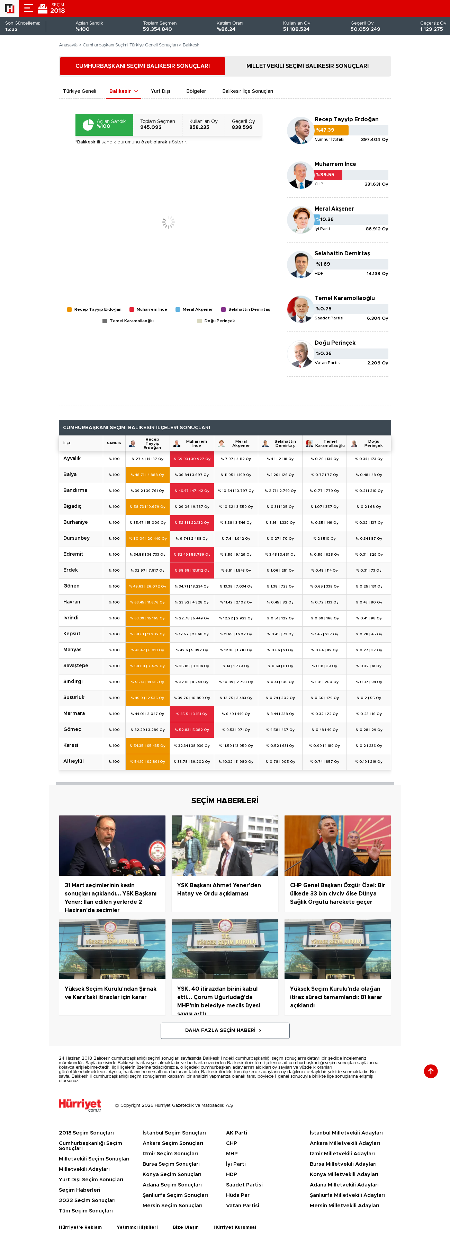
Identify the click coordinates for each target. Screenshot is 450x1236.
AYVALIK (72, 458)
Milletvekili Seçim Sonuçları (94, 1159)
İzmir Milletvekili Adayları (342, 1153)
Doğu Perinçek (335, 343)
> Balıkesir (189, 45)
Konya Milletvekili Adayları (344, 1174)
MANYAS (72, 649)
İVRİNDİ (70, 618)
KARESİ (70, 745)
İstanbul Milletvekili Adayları (346, 1133)
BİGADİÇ (72, 506)
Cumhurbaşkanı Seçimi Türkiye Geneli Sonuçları (130, 45)
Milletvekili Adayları (84, 1169)
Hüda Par (238, 1195)
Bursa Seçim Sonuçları (171, 1164)
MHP (232, 1153)
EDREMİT (73, 554)
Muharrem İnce (335, 164)
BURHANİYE (75, 522)
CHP (231, 1143)
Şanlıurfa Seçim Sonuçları (175, 1195)
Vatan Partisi (242, 1205)
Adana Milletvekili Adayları (344, 1185)
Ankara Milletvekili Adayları (345, 1143)
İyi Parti (236, 1164)
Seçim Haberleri (79, 1190)
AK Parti (236, 1133)
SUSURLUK (73, 697)
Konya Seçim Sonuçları (172, 1174)
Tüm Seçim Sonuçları (86, 1210)
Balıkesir (120, 91)
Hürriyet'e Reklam (80, 1227)
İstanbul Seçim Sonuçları (174, 1133)
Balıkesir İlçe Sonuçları (248, 91)
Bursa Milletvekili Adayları (343, 1164)
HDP (231, 1174)
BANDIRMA (75, 490)
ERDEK (70, 570)
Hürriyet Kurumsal (235, 1227)
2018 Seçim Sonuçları (86, 1133)
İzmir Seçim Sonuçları (170, 1153)
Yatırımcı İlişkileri (137, 1227)
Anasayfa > (70, 45)
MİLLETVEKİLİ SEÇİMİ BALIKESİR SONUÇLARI (307, 66)
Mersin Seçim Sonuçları (172, 1205)
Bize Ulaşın (186, 1227)
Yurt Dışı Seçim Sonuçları (91, 1179)
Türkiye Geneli (79, 91)
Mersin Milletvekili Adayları (344, 1205)
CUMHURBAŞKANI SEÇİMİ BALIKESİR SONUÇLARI (142, 66)
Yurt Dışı (160, 91)
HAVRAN (71, 602)
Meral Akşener (334, 209)
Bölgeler (196, 91)
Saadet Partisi (244, 1185)
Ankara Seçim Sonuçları (173, 1143)
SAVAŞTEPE (75, 665)
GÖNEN (71, 586)
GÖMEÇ (72, 729)
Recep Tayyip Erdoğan (347, 119)
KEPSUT (71, 634)
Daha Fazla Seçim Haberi (220, 1030)
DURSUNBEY (76, 538)
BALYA (69, 474)
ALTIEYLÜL (73, 761)
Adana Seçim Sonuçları (172, 1185)
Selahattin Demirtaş (342, 253)
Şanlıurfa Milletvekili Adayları (347, 1195)
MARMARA (74, 713)
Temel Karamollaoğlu (345, 298)
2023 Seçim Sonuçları (87, 1200)
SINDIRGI (73, 681)
